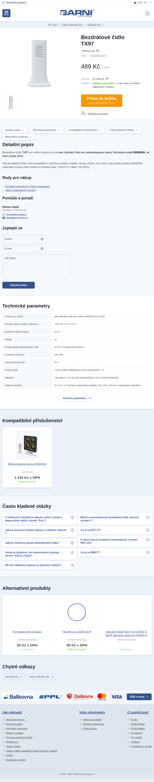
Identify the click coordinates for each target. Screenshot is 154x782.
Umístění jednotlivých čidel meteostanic (27, 186)
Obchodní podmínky (17, 728)
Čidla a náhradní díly (72, 24)
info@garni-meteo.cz (15, 218)
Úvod (52, 24)
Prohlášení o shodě (141, 746)
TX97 (83, 55)
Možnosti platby (14, 724)
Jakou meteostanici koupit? (20, 190)
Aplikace (135, 742)
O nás (134, 719)
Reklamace (12, 742)
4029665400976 (98, 55)
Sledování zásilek (92, 719)
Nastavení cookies (16, 759)
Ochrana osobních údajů (19, 737)
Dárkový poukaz (14, 733)
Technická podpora (14, 214)
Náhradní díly (94, 24)
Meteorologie (138, 724)
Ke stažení (136, 733)
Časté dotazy (90, 728)
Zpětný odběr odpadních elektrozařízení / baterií (31, 750)
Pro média (136, 737)
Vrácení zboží (13, 746)
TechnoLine (98, 50)
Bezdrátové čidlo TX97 (103, 40)
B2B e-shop (139, 696)
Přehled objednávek (93, 724)
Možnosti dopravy (15, 719)
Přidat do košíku (102, 100)
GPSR (9, 755)
